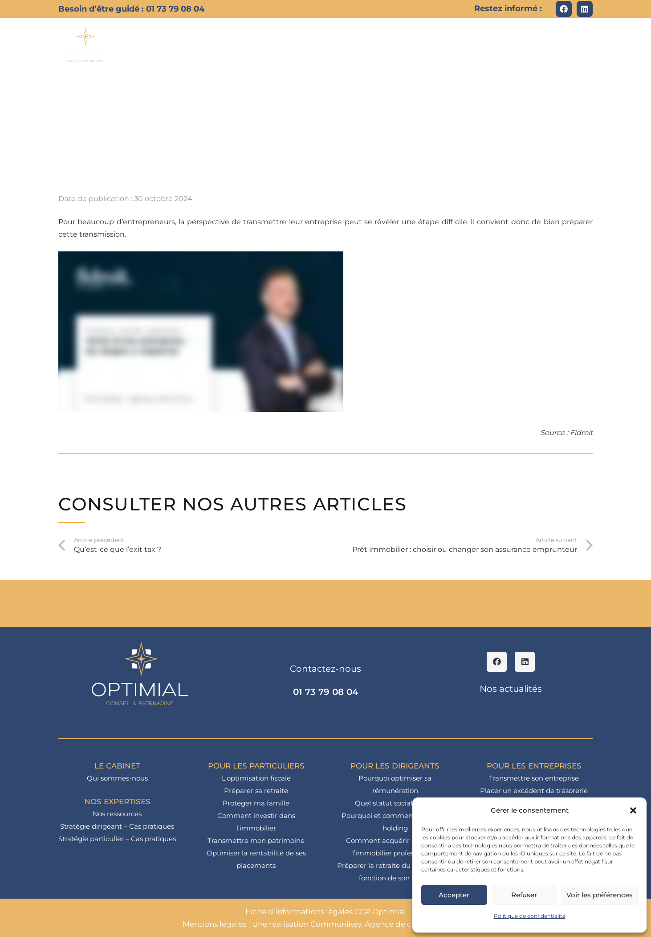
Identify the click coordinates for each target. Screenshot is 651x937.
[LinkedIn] (585, 9)
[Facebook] (564, 9)
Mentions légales (214, 924)
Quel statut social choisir (395, 803)
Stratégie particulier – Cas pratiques (117, 838)
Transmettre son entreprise (534, 778)
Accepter (454, 895)
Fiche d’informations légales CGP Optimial (325, 911)
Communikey (335, 924)
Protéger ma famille (256, 803)
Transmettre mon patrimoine (256, 840)
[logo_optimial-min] (85, 44)
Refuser (524, 895)
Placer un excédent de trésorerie (534, 790)
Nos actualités (511, 688)
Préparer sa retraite (256, 790)
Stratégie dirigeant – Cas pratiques (117, 826)
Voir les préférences (599, 895)
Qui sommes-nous (117, 778)
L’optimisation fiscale (256, 778)
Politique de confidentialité (530, 915)
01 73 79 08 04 (325, 691)
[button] (633, 810)
